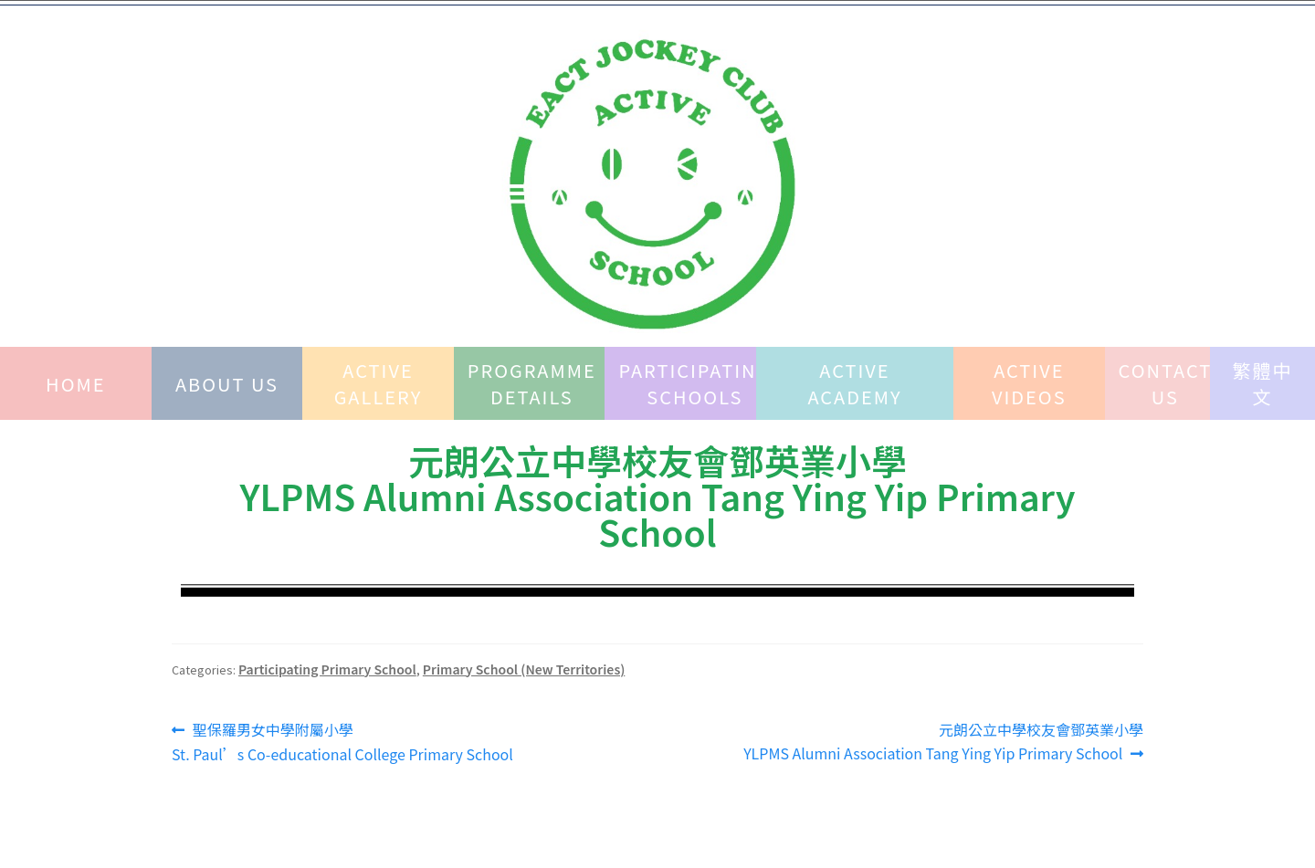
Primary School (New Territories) (524, 669)
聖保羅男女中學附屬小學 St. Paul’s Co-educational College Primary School (342, 741)
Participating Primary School (327, 669)
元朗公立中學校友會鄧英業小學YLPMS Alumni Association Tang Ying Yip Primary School (943, 741)
